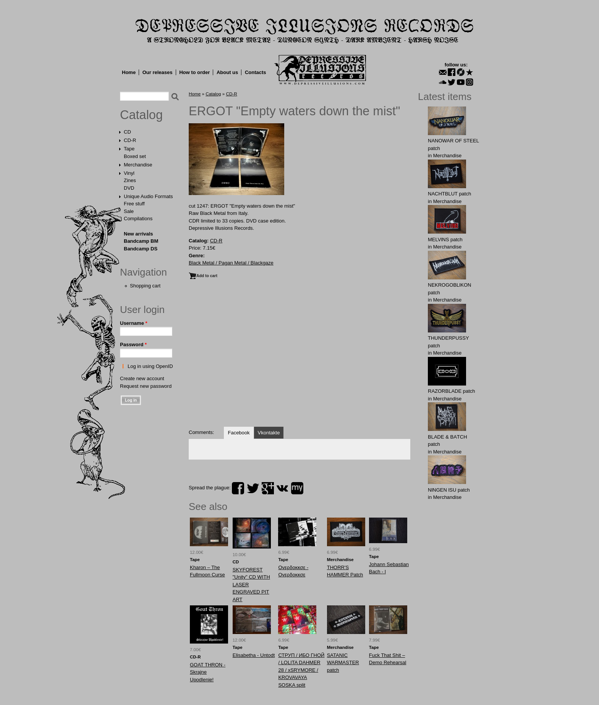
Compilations (138, 218)
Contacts (255, 72)
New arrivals (138, 234)
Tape (129, 149)
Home (129, 72)
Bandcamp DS (140, 249)
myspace (297, 488)
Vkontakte (269, 433)
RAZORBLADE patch (451, 391)
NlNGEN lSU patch (449, 490)
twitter (253, 488)
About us (227, 72)
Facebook (238, 433)
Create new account (142, 378)
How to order (194, 72)
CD (127, 132)
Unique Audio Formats (148, 196)
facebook (238, 488)
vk (282, 488)
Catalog (141, 115)
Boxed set (135, 156)
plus (268, 488)
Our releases (157, 72)
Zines (130, 180)
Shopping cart (145, 286)
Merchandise (138, 165)
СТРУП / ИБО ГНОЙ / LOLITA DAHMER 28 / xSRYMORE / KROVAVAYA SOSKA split (301, 670)
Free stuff (134, 203)
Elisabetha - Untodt (254, 655)
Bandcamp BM (141, 241)
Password (133, 344)
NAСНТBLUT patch (449, 194)
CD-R (130, 140)
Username (133, 323)
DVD (129, 188)
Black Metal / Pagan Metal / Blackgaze (231, 263)
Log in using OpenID (150, 366)
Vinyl (129, 173)
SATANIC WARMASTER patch (343, 662)
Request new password (146, 386)
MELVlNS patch (445, 239)
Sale (129, 211)
